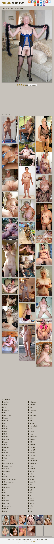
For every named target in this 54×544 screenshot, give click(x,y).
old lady (31, 439)
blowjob (5, 439)
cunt (4, 474)
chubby (5, 458)
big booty (6, 426)
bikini (4, 431)
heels (30, 407)
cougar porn (7, 466)
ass (4, 407)
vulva (30, 506)
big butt (5, 452)
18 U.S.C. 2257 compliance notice (37, 539)
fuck (4, 492)
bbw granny (6, 415)
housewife (32, 415)
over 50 (31, 450)
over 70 (31, 455)
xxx (30, 511)
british (5, 444)
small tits (32, 482)
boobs (5, 442)
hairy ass (32, 402)
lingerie (31, 423)
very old (31, 503)
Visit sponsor (33, 85)
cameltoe (6, 455)
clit (3, 460)
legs (30, 420)
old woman (32, 436)
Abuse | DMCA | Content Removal (17, 539)
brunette (5, 447)
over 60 (31, 452)
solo (30, 484)
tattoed (31, 490)
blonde (5, 436)
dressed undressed (9, 479)
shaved (31, 476)
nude (30, 434)
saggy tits (32, 471)
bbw (4, 412)
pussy (31, 466)
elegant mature (8, 482)
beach (5, 418)
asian (4, 404)
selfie (30, 474)
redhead (31, 468)
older (30, 442)
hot (30, 412)
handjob (31, 404)
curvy (4, 476)
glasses (5, 503)
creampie (6, 471)
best (4, 423)
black (4, 434)
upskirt (31, 498)
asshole (5, 410)
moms (31, 431)
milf (30, 428)
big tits (5, 428)
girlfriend (5, 500)
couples (5, 468)
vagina (31, 500)
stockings (32, 487)
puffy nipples (33, 463)
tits (30, 492)
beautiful (5, 420)
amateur (5, 402)
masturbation (33, 426)
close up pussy (8, 463)
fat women (6, 487)
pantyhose (32, 460)
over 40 (31, 447)
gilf (3, 498)
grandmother (7, 506)
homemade (32, 410)
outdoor (31, 444)
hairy (4, 511)
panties (31, 458)
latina (30, 418)
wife (30, 508)
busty (4, 450)
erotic (4, 484)
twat (30, 495)
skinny (31, 479)
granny (5, 508)
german (5, 495)
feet (4, 490)
